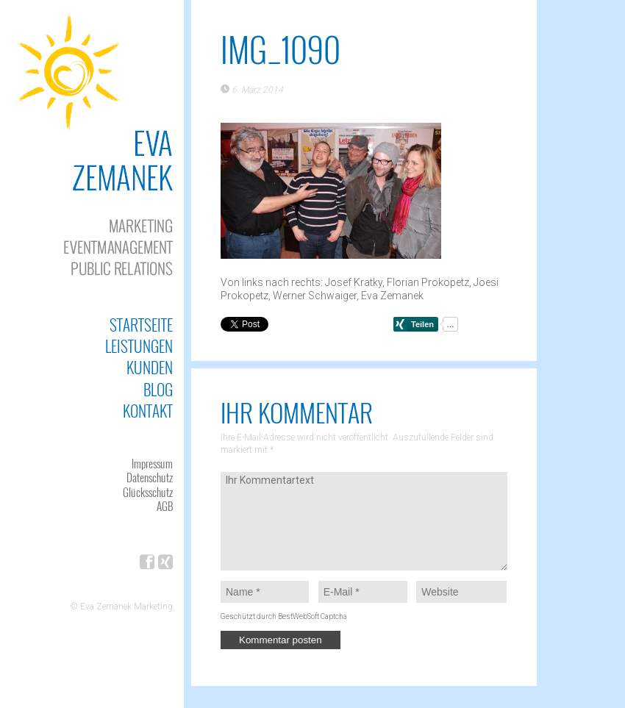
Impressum (152, 463)
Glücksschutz (148, 492)
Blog (158, 389)
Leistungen (139, 346)
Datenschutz (149, 477)
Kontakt (148, 410)
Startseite (141, 324)
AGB (165, 506)
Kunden (149, 367)
